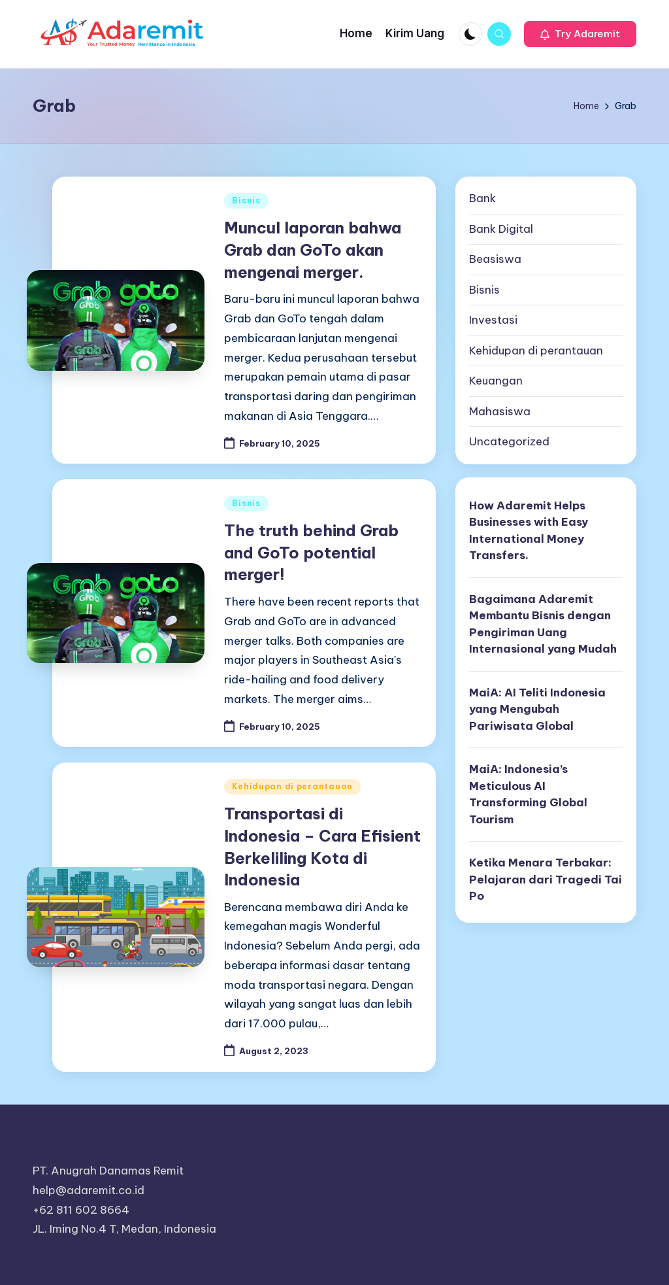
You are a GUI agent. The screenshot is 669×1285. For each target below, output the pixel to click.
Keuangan (496, 380)
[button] (580, 34)
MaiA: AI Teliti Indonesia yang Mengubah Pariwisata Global (537, 709)
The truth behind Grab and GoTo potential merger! (311, 552)
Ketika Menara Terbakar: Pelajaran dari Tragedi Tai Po (545, 879)
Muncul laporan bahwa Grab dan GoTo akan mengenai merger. (312, 249)
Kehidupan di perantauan (292, 786)
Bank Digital (501, 229)
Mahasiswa (499, 411)
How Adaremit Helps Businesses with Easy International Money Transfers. (528, 530)
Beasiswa (495, 259)
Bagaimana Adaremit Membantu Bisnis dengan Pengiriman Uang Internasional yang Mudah (543, 624)
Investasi (493, 320)
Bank (482, 198)
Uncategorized (509, 441)
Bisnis (246, 200)
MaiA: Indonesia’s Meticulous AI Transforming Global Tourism (528, 794)
